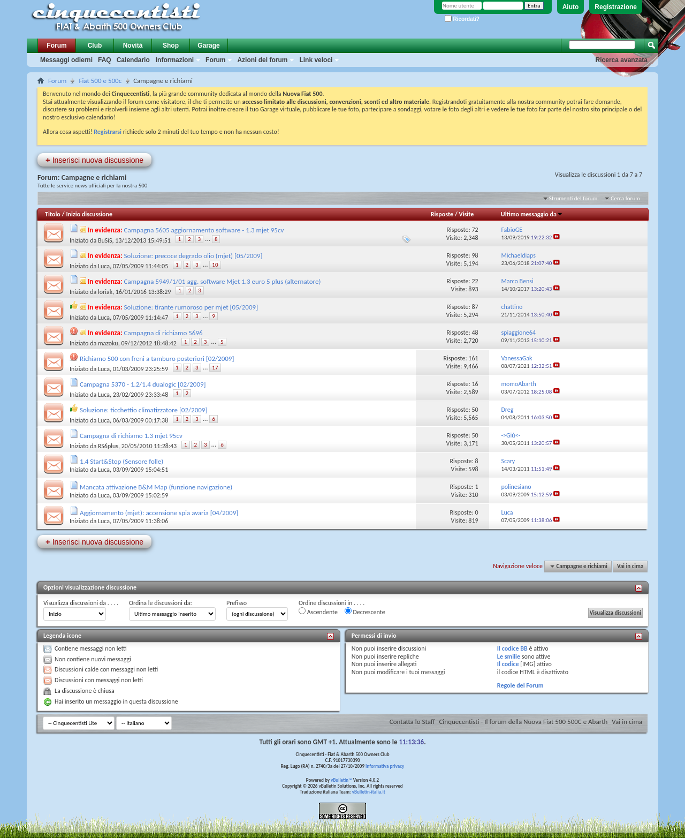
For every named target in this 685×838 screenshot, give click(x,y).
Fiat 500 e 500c (100, 81)
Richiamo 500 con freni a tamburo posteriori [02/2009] (157, 358)
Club (95, 45)
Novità (133, 45)
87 (474, 307)
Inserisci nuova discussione (94, 159)
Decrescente (365, 611)
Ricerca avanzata (622, 60)
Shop (171, 45)
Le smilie (508, 656)
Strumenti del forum (573, 198)
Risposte (442, 214)
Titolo (52, 214)
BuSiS (105, 240)
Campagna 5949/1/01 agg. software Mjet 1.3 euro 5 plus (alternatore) (222, 281)
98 (474, 255)
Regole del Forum (520, 685)
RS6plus (108, 446)
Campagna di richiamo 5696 (163, 333)
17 (215, 367)
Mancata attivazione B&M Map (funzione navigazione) (156, 487)
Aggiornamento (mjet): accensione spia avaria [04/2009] (159, 513)
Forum (56, 45)
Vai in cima (630, 566)
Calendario (133, 60)
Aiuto (570, 7)
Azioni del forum (262, 60)
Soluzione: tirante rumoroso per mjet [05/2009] (191, 307)
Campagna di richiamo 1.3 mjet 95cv (131, 436)
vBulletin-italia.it (368, 792)
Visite (466, 214)
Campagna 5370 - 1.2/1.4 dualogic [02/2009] (143, 384)
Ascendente (318, 611)
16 (474, 384)
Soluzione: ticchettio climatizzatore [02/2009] (143, 410)
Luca (104, 266)
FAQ (104, 60)
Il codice (508, 664)
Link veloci (315, 60)
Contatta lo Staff (412, 722)
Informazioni (175, 60)
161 (473, 358)
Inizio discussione (89, 214)
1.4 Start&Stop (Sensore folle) (121, 461)
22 (474, 281)
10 (215, 264)
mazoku (108, 343)
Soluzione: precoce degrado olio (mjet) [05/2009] (193, 256)
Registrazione (616, 7)
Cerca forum (625, 198)
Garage (208, 45)
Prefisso (236, 603)
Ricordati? (462, 19)
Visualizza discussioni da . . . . (80, 603)
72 (474, 229)
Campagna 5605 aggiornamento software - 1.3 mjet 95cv (204, 230)
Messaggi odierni (66, 60)
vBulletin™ (341, 780)
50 (474, 409)
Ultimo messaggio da (532, 214)
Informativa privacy (385, 766)
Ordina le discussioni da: (160, 603)
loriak (105, 292)
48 (474, 332)
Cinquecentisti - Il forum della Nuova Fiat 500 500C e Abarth (523, 722)
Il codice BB (512, 648)
